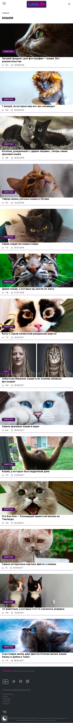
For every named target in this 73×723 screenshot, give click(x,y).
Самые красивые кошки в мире (20, 426)
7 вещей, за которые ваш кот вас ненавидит (28, 106)
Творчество (8, 694)
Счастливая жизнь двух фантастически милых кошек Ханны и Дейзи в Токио (34, 655)
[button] (4, 718)
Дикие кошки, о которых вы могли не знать (28, 288)
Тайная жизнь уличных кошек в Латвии (25, 199)
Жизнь (5, 697)
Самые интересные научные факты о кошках (29, 564)
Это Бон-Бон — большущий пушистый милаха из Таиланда (31, 518)
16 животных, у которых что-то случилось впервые (33, 609)
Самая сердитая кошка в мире (20, 243)
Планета (6, 704)
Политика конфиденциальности (16, 690)
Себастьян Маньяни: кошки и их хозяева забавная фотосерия (32, 380)
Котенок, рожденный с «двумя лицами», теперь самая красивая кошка (34, 153)
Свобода (6, 699)
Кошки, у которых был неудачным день (26, 471)
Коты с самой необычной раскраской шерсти (29, 333)
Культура (6, 701)
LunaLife (7, 670)
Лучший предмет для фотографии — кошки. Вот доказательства (31, 60)
